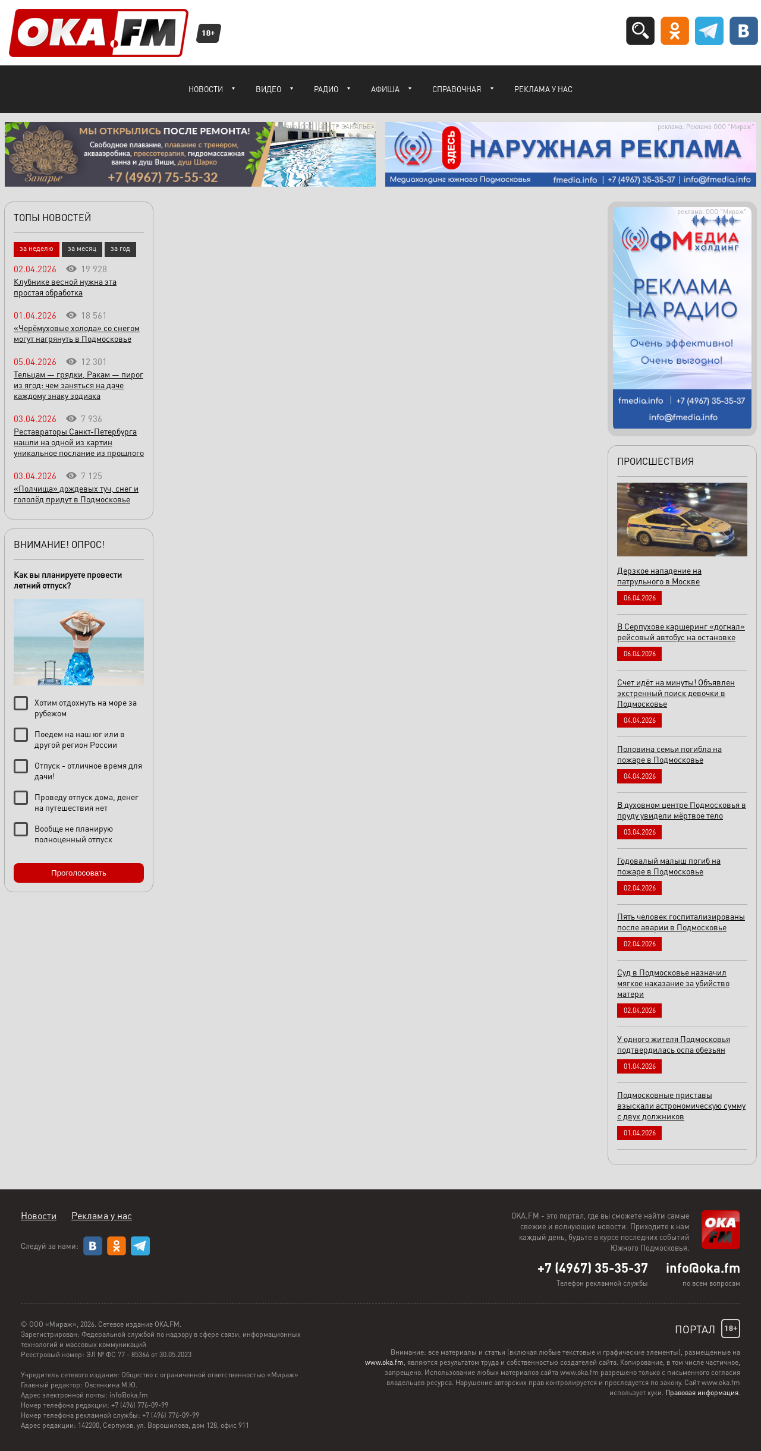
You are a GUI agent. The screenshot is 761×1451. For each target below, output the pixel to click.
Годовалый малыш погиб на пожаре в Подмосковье (669, 865)
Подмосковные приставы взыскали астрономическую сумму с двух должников (681, 1105)
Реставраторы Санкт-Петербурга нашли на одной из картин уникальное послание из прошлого (79, 442)
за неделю (37, 248)
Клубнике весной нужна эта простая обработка (65, 286)
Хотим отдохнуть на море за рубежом (85, 707)
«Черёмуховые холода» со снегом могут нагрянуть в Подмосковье (77, 333)
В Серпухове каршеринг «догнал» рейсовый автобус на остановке (681, 631)
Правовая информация (701, 1392)
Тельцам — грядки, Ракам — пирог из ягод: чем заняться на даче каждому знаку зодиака (78, 385)
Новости (205, 89)
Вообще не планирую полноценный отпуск (73, 833)
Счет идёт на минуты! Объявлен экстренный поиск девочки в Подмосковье (676, 692)
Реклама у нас (543, 89)
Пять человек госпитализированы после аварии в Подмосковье (681, 921)
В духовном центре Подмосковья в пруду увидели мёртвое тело (681, 809)
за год (120, 248)
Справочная (457, 89)
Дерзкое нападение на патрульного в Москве (659, 575)
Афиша (385, 89)
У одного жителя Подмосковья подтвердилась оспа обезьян (673, 1044)
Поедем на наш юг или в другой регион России (79, 739)
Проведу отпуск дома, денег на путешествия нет (86, 802)
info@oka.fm (703, 1267)
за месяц (82, 248)
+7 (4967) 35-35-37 (592, 1267)
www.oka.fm (384, 1362)
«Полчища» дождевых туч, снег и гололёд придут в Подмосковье (76, 493)
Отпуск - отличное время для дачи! (88, 770)
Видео (268, 89)
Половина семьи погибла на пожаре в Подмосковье (669, 753)
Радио (326, 89)
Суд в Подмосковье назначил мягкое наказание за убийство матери (673, 983)
